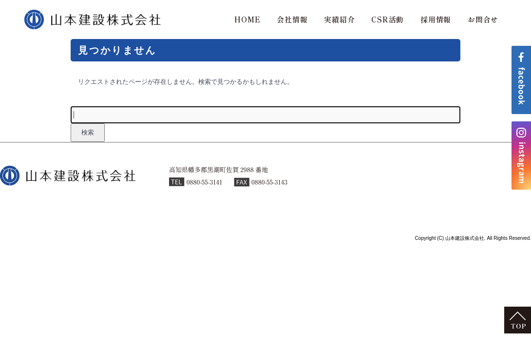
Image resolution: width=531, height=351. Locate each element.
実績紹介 (339, 19)
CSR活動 (387, 19)
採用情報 (435, 19)
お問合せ (483, 19)
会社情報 (292, 19)
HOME (247, 19)
